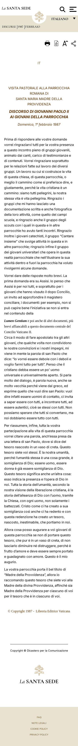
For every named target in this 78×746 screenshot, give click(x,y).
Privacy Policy (39, 734)
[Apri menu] (72, 9)
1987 (21, 27)
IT (39, 63)
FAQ (39, 717)
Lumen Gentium (16, 321)
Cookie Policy (39, 728)
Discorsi (9, 27)
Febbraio (32, 27)
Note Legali (39, 723)
